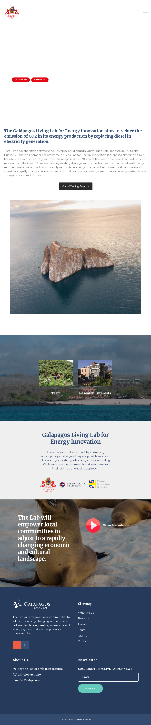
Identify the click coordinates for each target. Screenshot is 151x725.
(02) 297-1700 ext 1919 (27, 674)
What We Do (40, 80)
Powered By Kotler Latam (75, 719)
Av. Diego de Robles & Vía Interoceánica (38, 668)
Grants (82, 635)
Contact (83, 641)
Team (56, 393)
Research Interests (95, 393)
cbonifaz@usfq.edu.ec (26, 680)
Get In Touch (21, 80)
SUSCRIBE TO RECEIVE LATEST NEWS (108, 674)
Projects (83, 618)
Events (82, 624)
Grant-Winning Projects (75, 186)
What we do (86, 612)
